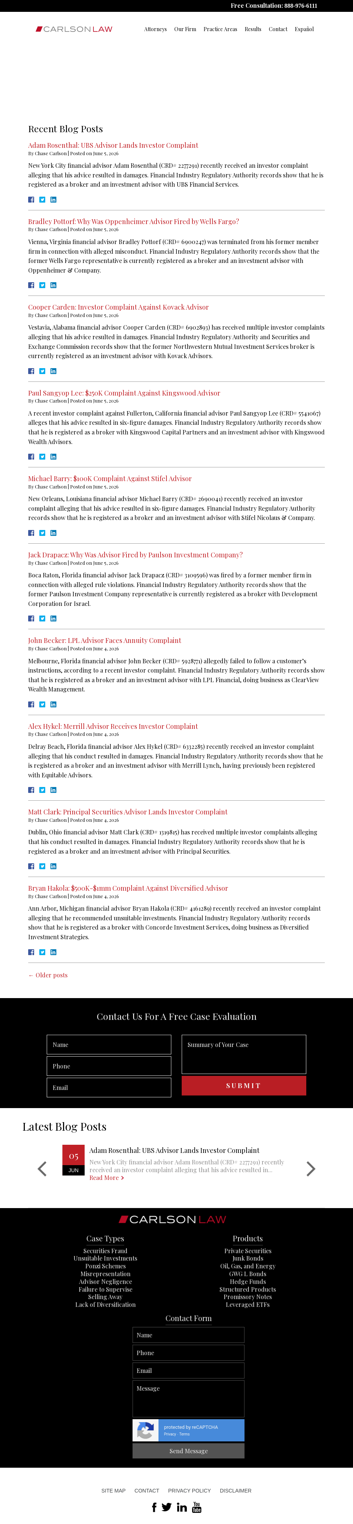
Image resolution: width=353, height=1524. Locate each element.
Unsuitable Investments (105, 1328)
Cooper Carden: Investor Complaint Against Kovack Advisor (118, 307)
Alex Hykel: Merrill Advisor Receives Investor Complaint (113, 726)
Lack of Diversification (105, 1374)
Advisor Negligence (105, 1351)
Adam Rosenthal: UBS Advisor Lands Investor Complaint (113, 145)
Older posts (47, 975)
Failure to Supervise (105, 1359)
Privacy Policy (189, 1491)
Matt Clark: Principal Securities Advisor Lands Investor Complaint (128, 811)
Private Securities (247, 1320)
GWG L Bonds (247, 1343)
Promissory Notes (248, 1367)
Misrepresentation (105, 1343)
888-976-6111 (300, 6)
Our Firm (185, 29)
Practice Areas (220, 29)
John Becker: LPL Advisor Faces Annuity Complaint (104, 640)
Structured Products (248, 1359)
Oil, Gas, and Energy (248, 1336)
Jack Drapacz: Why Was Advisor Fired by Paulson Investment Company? (135, 554)
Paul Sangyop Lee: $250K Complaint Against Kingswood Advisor (124, 392)
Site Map (114, 1491)
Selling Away (105, 1367)
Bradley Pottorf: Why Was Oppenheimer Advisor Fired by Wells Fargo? (133, 221)
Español (304, 29)
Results (253, 29)
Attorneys (155, 29)
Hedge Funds (248, 1351)
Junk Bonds (247, 1328)
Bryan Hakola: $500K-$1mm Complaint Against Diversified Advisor (128, 888)
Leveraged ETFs (248, 1374)
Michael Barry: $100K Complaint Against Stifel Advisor (110, 478)
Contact (278, 29)
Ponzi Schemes (105, 1336)
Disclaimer (236, 1491)
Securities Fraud (105, 1320)
